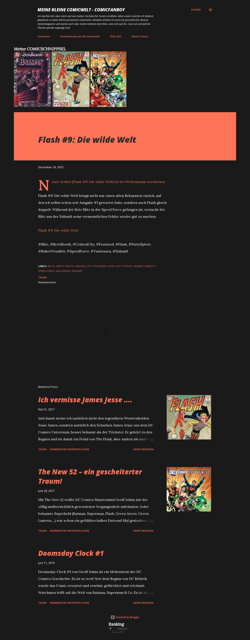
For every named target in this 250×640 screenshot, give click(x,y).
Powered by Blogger (125, 617)
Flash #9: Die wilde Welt (58, 230)
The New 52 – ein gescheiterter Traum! (90, 476)
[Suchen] (196, 10)
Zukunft (77, 271)
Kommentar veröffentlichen (69, 449)
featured (99, 266)
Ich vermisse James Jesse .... (85, 399)
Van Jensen (63, 271)
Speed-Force (46, 271)
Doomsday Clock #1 (71, 553)
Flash (111, 266)
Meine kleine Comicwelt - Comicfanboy (81, 10)
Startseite (44, 36)
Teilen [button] (42, 277)
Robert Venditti (145, 266)
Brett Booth (65, 266)
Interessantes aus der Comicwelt (80, 36)
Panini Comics (139, 36)
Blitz (51, 266)
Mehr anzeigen (143, 449)
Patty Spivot (124, 266)
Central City (83, 266)
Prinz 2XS (115, 36)
